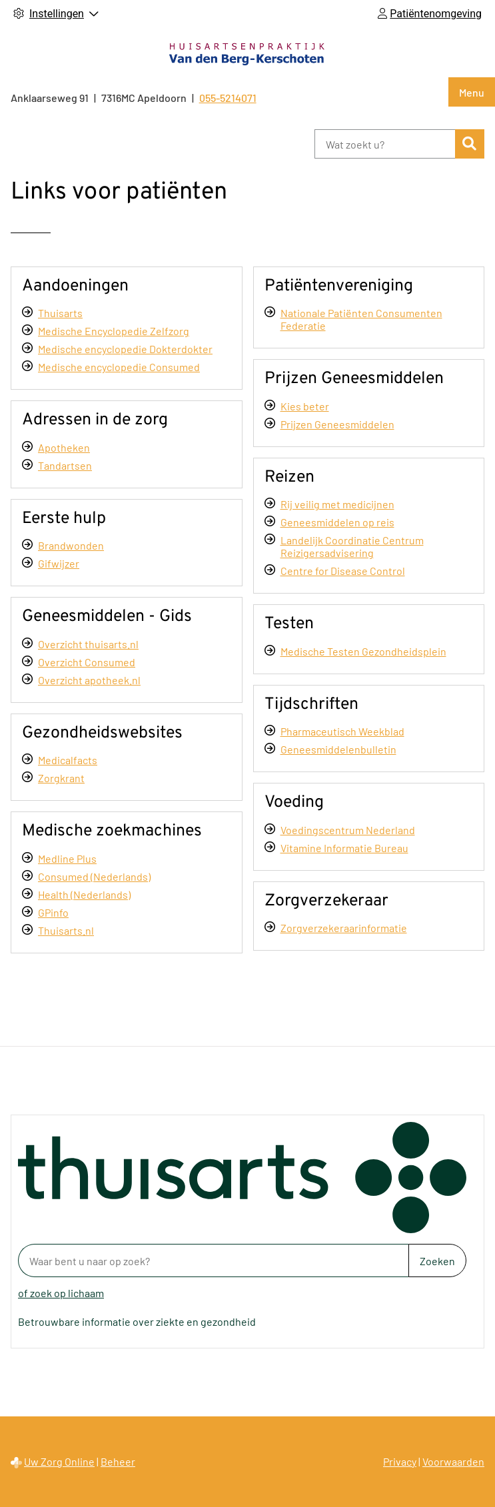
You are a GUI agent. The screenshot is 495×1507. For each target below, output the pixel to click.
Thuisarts (60, 312)
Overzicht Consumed (86, 662)
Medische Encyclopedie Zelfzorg (113, 330)
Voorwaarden (453, 1461)
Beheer (118, 1461)
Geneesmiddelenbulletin (338, 749)
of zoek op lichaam (61, 1292)
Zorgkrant (61, 777)
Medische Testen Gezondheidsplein (363, 651)
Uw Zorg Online (59, 1461)
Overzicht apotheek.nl (89, 680)
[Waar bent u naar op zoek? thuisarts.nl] (213, 1260)
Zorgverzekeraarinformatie (343, 927)
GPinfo (53, 912)
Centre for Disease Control (342, 570)
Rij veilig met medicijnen (337, 504)
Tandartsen (65, 465)
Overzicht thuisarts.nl (88, 644)
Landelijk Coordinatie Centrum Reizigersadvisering (352, 546)
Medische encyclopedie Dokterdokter (125, 348)
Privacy (399, 1461)
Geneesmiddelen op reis (337, 522)
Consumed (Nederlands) (94, 876)
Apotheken (64, 447)
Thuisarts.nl (66, 930)
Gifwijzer (58, 563)
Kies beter (304, 406)
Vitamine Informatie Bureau (344, 847)
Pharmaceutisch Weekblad (342, 731)
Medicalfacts (67, 760)
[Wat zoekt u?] (384, 144)
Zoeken (437, 1261)
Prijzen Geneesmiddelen (337, 424)
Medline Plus (67, 858)
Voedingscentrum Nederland (347, 829)
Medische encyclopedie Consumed (119, 366)
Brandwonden (71, 545)
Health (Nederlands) (84, 894)
